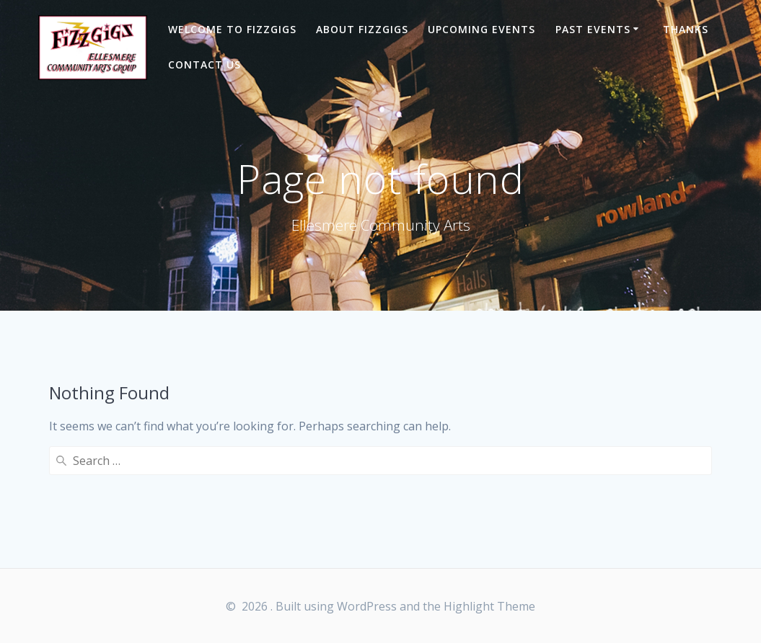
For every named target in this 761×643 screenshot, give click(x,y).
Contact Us (204, 64)
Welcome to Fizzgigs (232, 29)
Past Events (592, 29)
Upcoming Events (481, 29)
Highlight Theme (489, 606)
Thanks (685, 29)
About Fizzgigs (362, 29)
